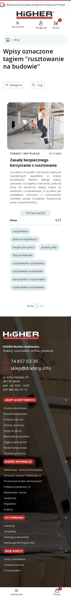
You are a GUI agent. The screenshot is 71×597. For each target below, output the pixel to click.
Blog (16, 39)
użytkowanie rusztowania (28, 287)
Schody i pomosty (14, 425)
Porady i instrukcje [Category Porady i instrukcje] (25, 153)
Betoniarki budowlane (16, 436)
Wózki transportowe (15, 447)
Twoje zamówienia (14, 559)
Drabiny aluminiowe (15, 408)
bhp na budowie (22, 255)
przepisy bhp (49, 247)
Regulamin (10, 503)
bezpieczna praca (23, 247)
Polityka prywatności (16, 486)
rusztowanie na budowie (28, 271)
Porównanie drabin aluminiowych (23, 481)
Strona (30, 305)
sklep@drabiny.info (31, 368)
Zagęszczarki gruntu (15, 442)
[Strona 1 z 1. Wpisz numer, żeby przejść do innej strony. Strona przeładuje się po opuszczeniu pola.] (37, 306)
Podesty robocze (13, 419)
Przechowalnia (12, 570)
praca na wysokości (25, 239)
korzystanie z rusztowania (29, 279)
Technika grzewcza (15, 453)
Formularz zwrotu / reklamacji (21, 475)
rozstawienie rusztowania (28, 263)
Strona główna (8, 40)
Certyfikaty (10, 531)
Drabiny (8, 509)
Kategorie (13, 85)
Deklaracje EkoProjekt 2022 (19, 542)
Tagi (37, 85)
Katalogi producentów (16, 537)
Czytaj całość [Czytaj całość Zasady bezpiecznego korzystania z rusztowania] (35, 213)
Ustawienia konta (14, 564)
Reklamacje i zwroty (15, 492)
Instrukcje (9, 525)
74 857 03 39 (24, 361)
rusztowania (20, 231)
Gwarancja (10, 498)
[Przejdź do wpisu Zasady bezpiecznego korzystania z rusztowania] (35, 125)
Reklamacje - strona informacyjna (23, 469)
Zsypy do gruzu (13, 430)
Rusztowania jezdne (15, 413)
